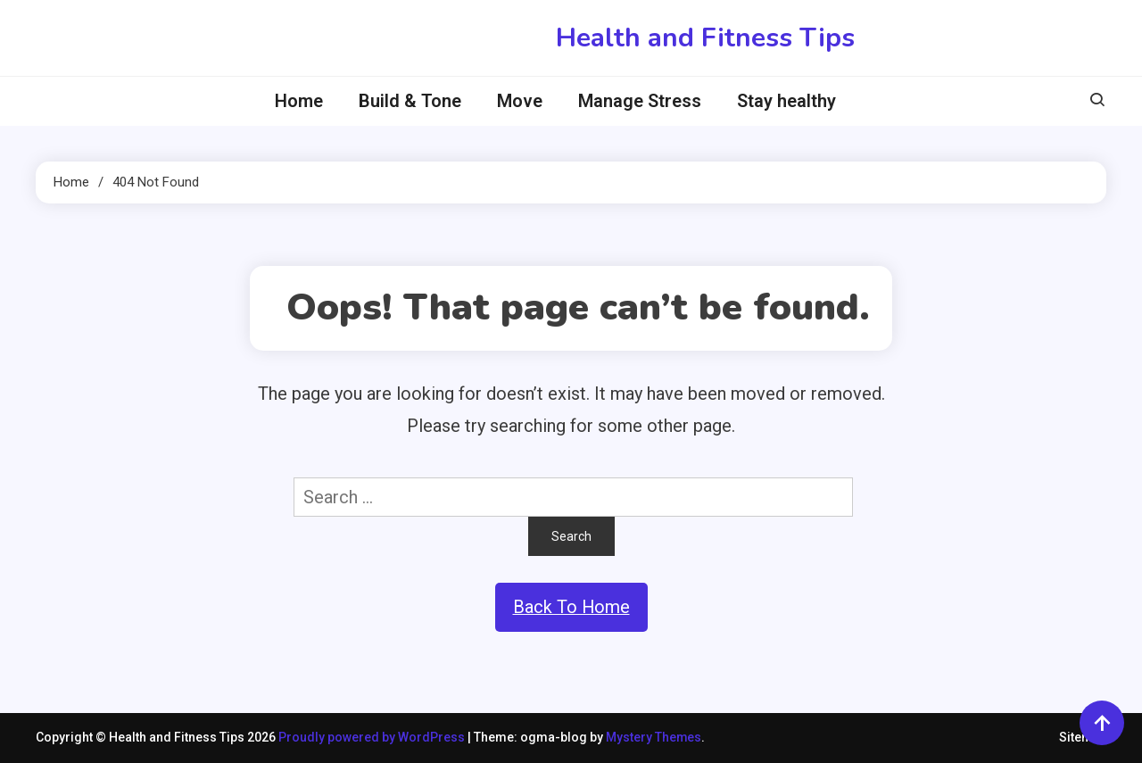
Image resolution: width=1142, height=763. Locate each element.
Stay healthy (786, 101)
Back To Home (571, 607)
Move (519, 101)
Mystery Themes (654, 738)
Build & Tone (410, 101)
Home (299, 101)
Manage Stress (639, 101)
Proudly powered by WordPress (373, 738)
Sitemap (1082, 738)
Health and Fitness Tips (705, 38)
